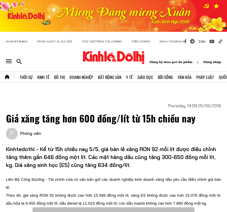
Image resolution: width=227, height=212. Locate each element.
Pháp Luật (205, 77)
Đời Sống (165, 77)
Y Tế (129, 77)
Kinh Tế (43, 77)
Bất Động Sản (109, 77)
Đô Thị (59, 77)
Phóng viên (30, 133)
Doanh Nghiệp (81, 77)
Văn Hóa (185, 77)
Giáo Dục (145, 77)
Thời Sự (26, 77)
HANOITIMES (16, 41)
